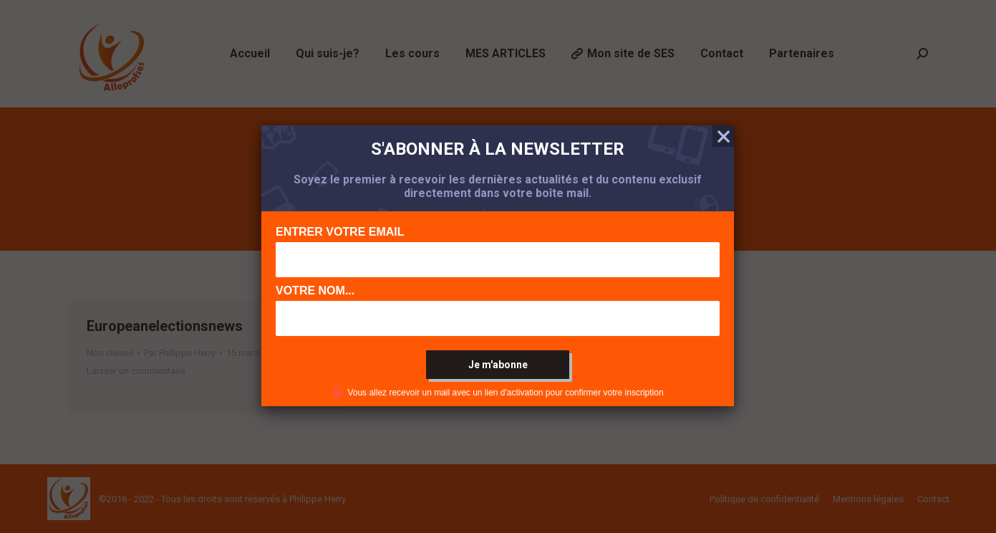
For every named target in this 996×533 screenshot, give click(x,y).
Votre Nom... (315, 290)
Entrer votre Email (340, 232)
